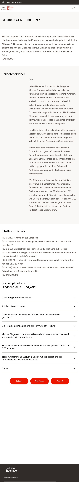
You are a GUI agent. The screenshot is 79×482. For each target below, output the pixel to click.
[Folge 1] (19, 381)
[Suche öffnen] (74, 8)
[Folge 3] (60, 381)
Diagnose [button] (14, 36)
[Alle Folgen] (39, 381)
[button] (3, 8)
